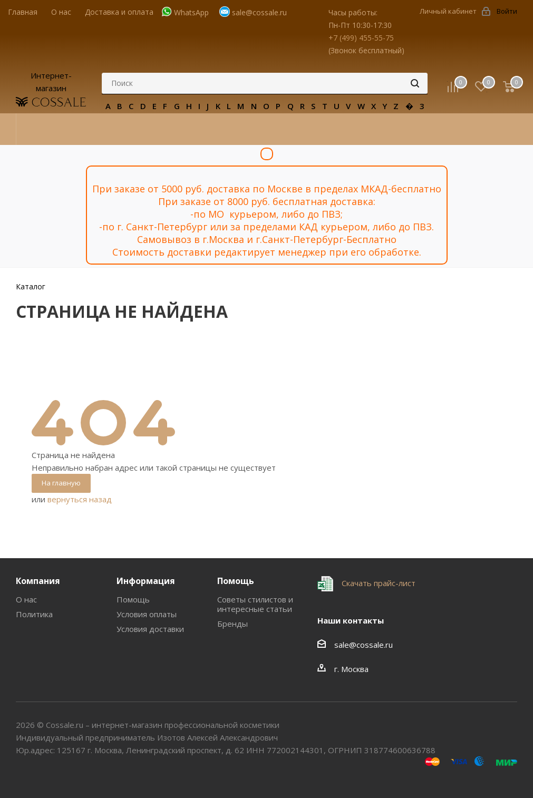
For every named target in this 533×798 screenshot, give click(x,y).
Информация (146, 581)
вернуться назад (79, 499)
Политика (34, 614)
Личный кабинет (448, 11)
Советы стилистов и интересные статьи (255, 604)
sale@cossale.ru (259, 12)
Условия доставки (150, 629)
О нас (26, 599)
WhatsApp (191, 12)
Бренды (232, 623)
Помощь (133, 599)
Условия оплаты (147, 614)
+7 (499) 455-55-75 (361, 38)
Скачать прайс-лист (377, 583)
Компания (38, 581)
